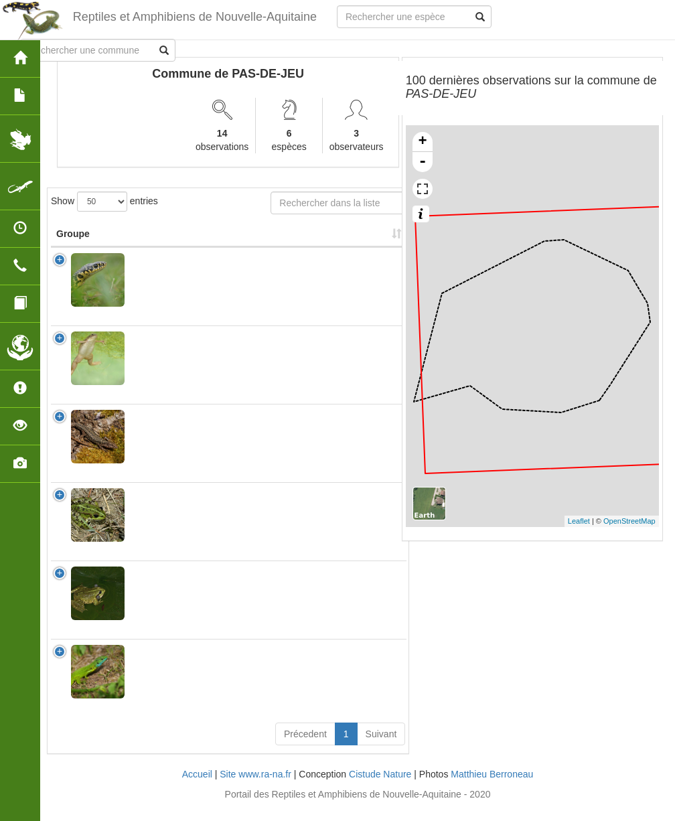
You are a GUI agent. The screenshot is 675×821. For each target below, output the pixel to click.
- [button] (422, 162)
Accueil (197, 787)
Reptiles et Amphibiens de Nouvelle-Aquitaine (195, 16)
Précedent (305, 747)
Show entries (104, 202)
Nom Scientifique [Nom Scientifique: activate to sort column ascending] (173, 247)
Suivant (381, 747)
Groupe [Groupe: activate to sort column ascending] (73, 247)
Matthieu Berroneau (492, 787)
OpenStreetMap (629, 521)
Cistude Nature (380, 787)
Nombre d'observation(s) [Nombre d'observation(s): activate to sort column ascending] (296, 240)
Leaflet (579, 521)
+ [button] (423, 142)
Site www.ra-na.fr (255, 787)
